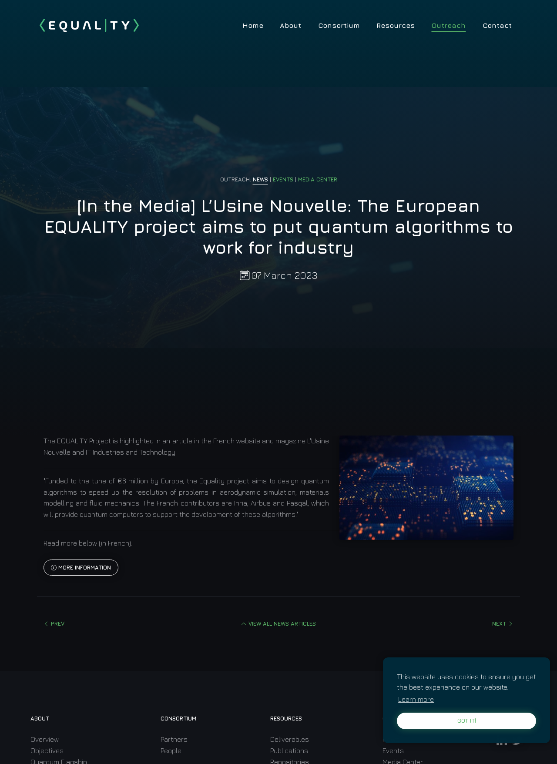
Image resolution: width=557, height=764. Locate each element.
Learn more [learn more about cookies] (416, 699)
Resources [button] (395, 25)
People (171, 750)
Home (252, 25)
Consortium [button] (339, 25)
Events (393, 750)
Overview (44, 739)
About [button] (290, 25)
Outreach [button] (448, 25)
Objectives (47, 750)
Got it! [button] (466, 720)
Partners (174, 739)
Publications (289, 750)
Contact (497, 25)
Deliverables (289, 739)
